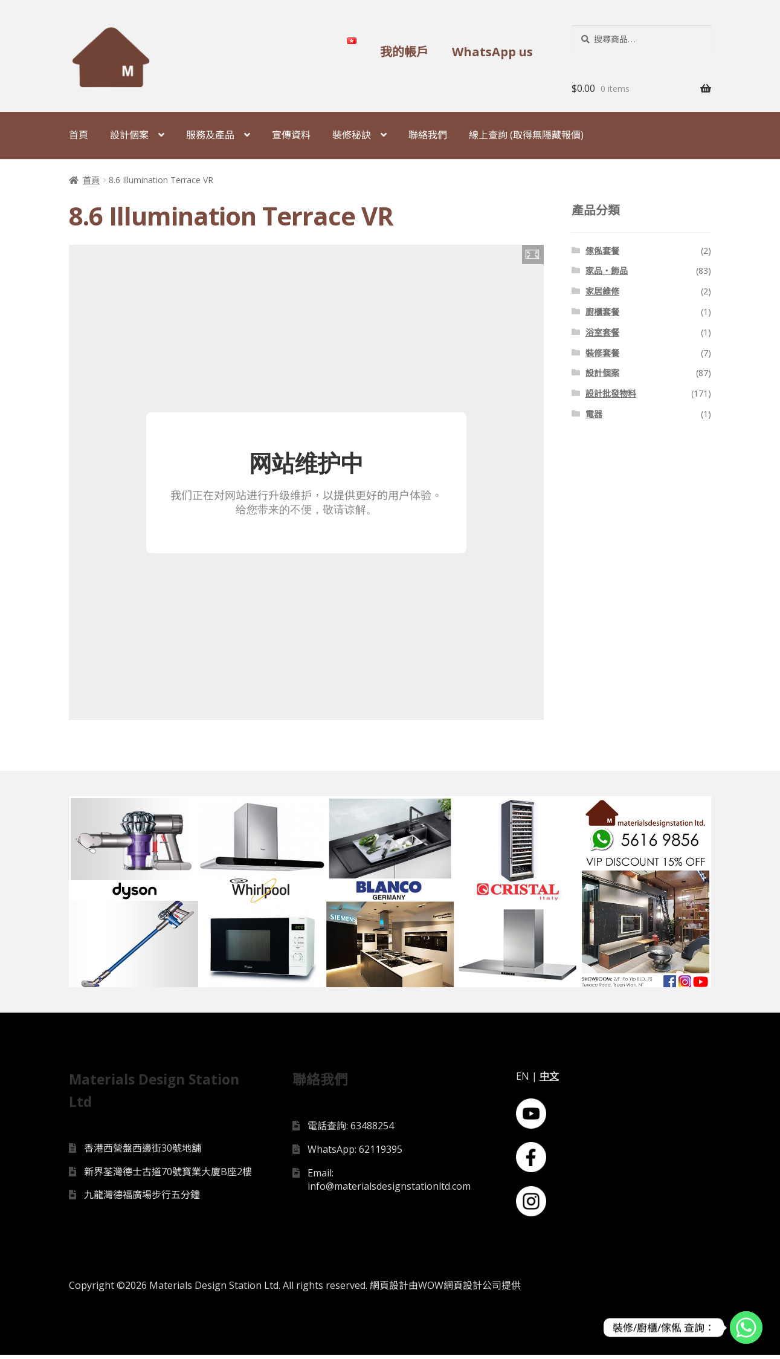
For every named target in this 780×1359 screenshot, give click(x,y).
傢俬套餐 (602, 250)
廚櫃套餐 (602, 311)
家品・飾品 (606, 270)
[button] (533, 254)
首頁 (78, 134)
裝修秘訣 (351, 134)
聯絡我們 (427, 134)
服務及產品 (210, 134)
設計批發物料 (610, 393)
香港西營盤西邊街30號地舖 (142, 1151)
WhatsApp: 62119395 (355, 1153)
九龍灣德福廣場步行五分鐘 (142, 1198)
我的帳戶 (404, 52)
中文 (549, 1080)
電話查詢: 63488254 (351, 1130)
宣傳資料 (291, 134)
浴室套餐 (602, 332)
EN (522, 1080)
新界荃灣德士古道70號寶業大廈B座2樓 (168, 1175)
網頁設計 (389, 1289)
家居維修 (602, 291)
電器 (593, 414)
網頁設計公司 (472, 1289)
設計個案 (129, 134)
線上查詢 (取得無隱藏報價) (526, 134)
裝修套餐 (602, 352)
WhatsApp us (492, 52)
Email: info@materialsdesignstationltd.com (389, 1183)
